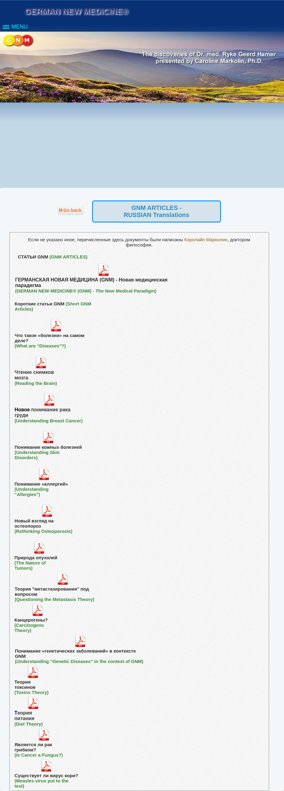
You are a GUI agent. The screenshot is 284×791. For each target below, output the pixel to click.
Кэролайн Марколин (205, 239)
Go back (70, 210)
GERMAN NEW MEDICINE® (76, 11)
